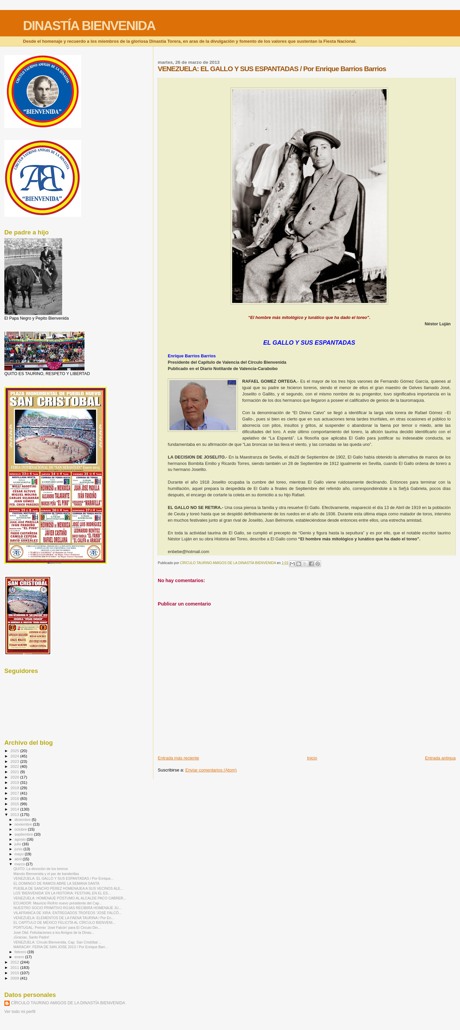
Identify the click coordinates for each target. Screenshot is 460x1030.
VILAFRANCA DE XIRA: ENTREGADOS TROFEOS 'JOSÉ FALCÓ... (67, 913)
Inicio (312, 757)
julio (18, 844)
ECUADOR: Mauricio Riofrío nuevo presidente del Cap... (57, 903)
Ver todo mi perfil (19, 1011)
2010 (15, 973)
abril (19, 859)
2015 (15, 804)
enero (20, 957)
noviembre (24, 824)
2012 (15, 962)
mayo (20, 854)
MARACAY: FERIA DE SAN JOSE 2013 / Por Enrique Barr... (60, 947)
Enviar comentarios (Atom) (211, 769)
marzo (20, 864)
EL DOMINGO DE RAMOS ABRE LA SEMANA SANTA (56, 883)
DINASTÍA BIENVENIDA (89, 25)
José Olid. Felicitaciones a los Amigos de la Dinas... (53, 932)
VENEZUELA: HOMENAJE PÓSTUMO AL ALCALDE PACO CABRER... (69, 898)
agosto (21, 839)
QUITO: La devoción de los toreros (40, 869)
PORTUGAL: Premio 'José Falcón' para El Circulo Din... (57, 927)
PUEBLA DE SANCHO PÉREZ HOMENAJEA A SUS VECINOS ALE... (68, 888)
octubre (21, 829)
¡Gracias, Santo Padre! (31, 937)
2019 (15, 782)
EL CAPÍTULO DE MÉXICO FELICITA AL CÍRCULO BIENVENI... (64, 922)
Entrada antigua (440, 757)
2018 (15, 788)
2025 (15, 750)
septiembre (24, 834)
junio (19, 849)
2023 (15, 761)
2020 (15, 777)
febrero (21, 952)
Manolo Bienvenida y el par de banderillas (46, 874)
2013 (15, 814)
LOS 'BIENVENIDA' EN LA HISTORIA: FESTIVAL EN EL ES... (62, 893)
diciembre (23, 820)
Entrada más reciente (178, 757)
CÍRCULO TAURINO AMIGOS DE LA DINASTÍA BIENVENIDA (68, 1003)
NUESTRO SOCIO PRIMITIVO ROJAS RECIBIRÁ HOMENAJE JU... (67, 908)
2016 (15, 798)
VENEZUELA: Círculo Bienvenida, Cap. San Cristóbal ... (57, 942)
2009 (15, 978)
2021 (15, 771)
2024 (15, 756)
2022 (15, 766)
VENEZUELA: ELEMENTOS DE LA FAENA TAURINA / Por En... (63, 918)
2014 (15, 809)
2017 (15, 793)
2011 (15, 967)
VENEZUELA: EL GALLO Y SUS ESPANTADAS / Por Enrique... (63, 878)
